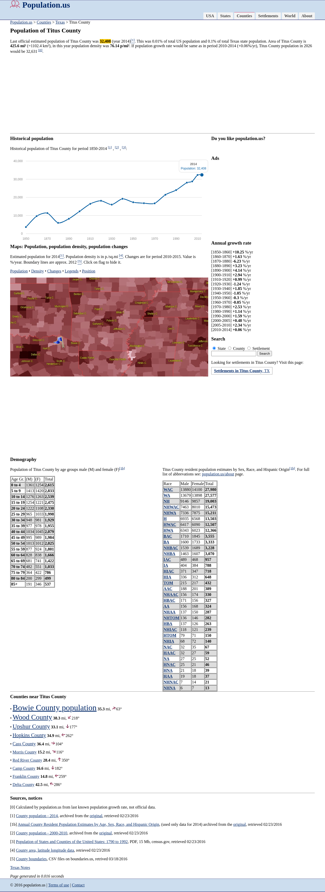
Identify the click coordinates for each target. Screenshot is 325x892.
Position (88, 271)
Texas (60, 22)
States (225, 16)
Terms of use (58, 885)
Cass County (24, 743)
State (220, 348)
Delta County (24, 784)
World (290, 16)
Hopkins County (29, 735)
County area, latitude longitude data (45, 850)
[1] (110, 147)
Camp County (24, 768)
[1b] (122, 468)
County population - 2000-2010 (41, 833)
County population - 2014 (37, 816)
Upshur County (31, 726)
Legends (71, 271)
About (306, 16)
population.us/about (218, 474)
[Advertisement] (162, 93)
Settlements (268, 16)
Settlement (258, 348)
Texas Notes (20, 867)
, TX (242, 371)
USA (210, 16)
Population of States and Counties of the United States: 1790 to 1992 (72, 841)
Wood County (32, 717)
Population (19, 271)
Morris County (25, 752)
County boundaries (31, 859)
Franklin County (26, 776)
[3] (124, 147)
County (237, 348)
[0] (40, 50)
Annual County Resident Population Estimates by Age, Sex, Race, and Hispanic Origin (88, 824)
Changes (54, 271)
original (96, 816)
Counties (244, 16)
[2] (117, 147)
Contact (78, 885)
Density (37, 271)
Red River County (27, 760)
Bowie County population (55, 707)
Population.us (46, 4)
